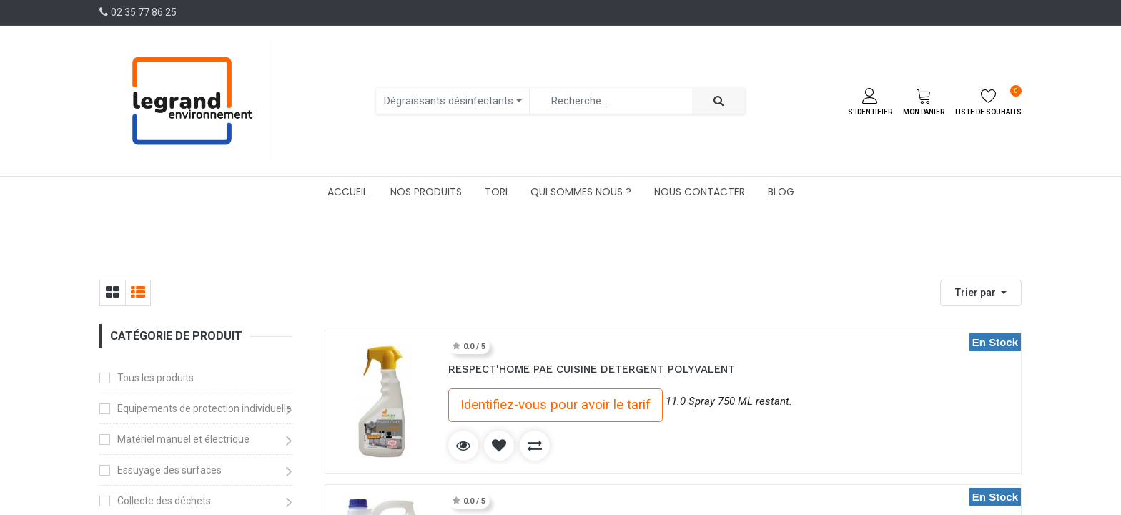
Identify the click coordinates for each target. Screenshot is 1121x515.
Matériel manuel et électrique (183, 439)
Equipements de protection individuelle (204, 408)
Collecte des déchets (164, 500)
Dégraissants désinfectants (448, 100)
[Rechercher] (718, 101)
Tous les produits (155, 377)
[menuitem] (347, 191)
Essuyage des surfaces (169, 470)
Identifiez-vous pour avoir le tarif (555, 405)
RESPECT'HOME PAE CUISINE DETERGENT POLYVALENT (591, 369)
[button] (981, 293)
